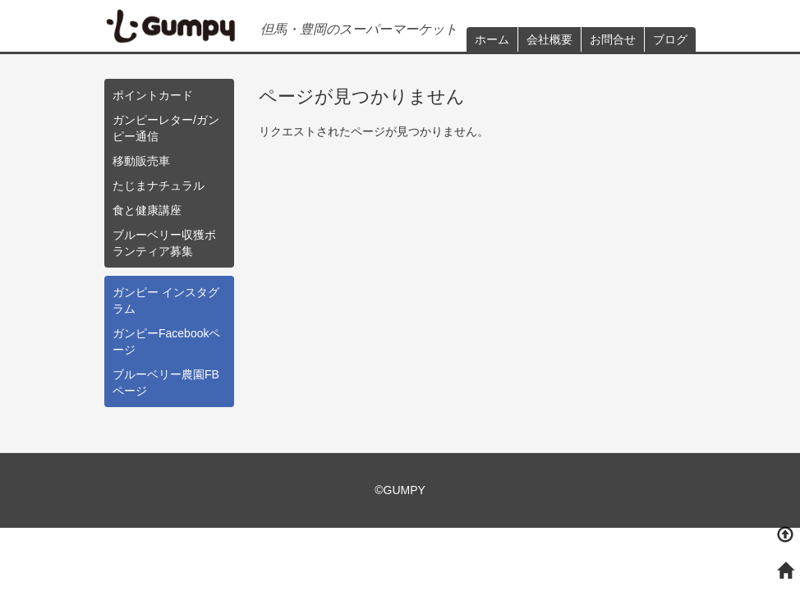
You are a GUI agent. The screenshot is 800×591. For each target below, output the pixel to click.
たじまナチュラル (159, 185)
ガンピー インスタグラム (166, 300)
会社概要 (549, 39)
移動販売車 (141, 160)
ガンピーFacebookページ (166, 341)
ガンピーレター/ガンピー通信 (166, 128)
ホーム (492, 39)
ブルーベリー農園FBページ (166, 382)
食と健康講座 (147, 210)
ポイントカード (153, 95)
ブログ (670, 39)
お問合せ (613, 39)
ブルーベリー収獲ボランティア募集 (164, 243)
